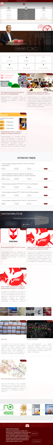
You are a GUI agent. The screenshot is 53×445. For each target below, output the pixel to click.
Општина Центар (9, 4)
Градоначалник (20, 48)
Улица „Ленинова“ (32, 339)
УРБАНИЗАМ (9, 68)
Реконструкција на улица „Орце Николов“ (13, 379)
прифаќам (34, 433)
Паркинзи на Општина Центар (3, 410)
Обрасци (43, 61)
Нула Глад (4, 339)
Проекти (47, 311)
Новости (43, 13)
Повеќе (27, 224)
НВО (30, 311)
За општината (8, 13)
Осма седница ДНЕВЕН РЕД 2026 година (13, 247)
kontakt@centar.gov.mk (22, 1)
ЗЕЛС (17, 409)
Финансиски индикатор (30, 410)
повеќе (21, 441)
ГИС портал (10, 61)
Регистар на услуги (38, 311)
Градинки (4, 311)
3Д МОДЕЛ (26, 61)
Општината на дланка (43, 410)
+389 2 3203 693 (4, 1)
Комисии (26, 15)
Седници (26, 17)
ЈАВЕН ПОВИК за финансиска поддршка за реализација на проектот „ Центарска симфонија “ (13, 287)
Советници (26, 13)
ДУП (21, 311)
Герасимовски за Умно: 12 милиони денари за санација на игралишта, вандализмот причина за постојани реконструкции (11, 132)
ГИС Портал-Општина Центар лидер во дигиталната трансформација (12, 93)
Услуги (44, 15)
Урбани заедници (43, 68)
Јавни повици (43, 17)
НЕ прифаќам (36, 441)
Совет (32, 48)
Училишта (13, 311)
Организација (8, 15)
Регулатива (9, 17)
